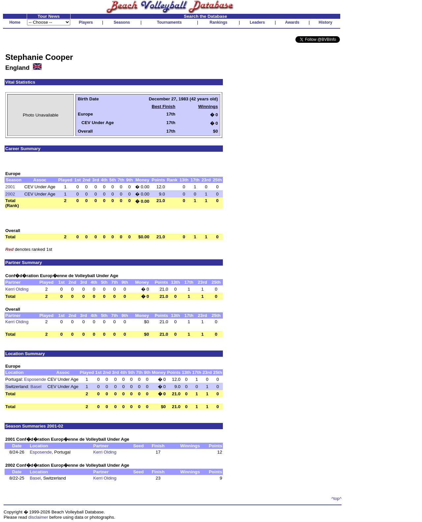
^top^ (336, 498)
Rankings (218, 22)
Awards (292, 22)
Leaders (257, 22)
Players (86, 22)
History (325, 22)
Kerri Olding (16, 289)
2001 (10, 186)
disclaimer (38, 517)
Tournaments (169, 22)
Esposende (35, 379)
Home (14, 22)
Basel (35, 386)
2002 (10, 194)
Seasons (122, 22)
